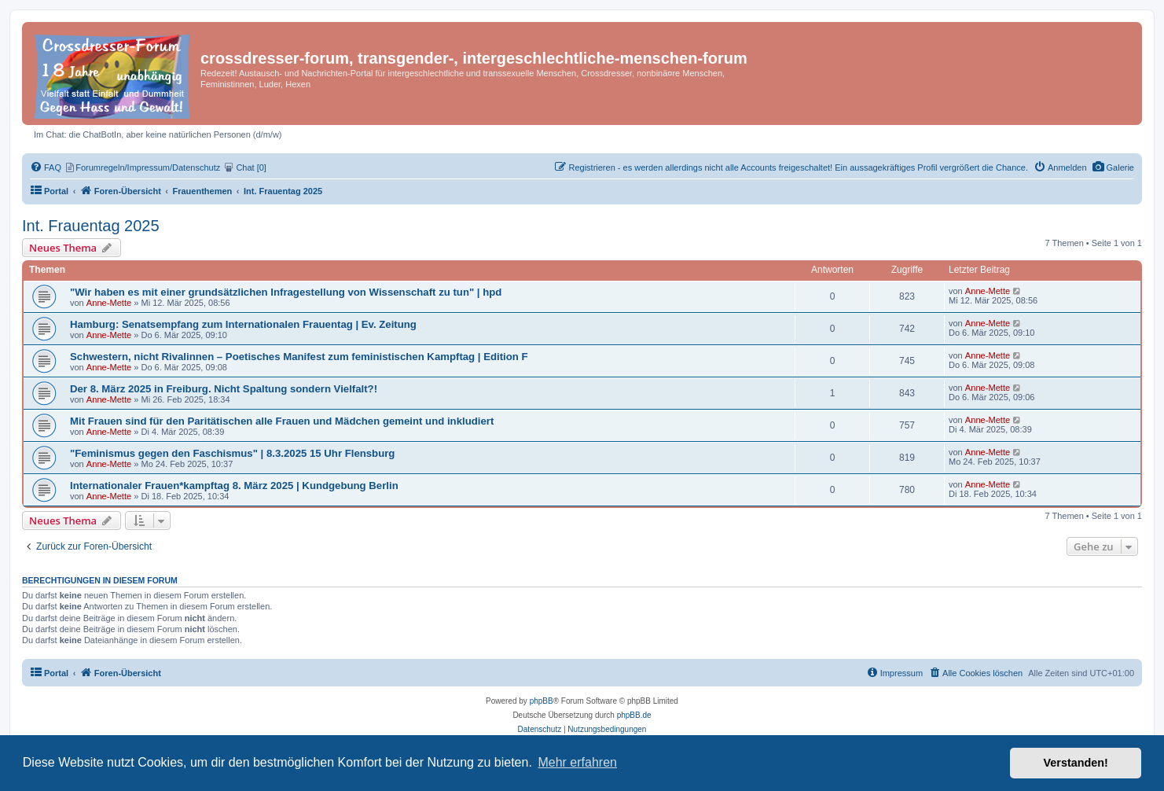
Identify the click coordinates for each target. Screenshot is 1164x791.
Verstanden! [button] (1076, 762)
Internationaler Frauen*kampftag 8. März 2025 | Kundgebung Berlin (234, 485)
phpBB (541, 701)
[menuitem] (1113, 167)
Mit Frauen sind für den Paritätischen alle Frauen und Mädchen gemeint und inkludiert (282, 421)
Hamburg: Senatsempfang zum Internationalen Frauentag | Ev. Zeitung (243, 324)
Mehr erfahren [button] (577, 762)
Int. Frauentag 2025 (91, 225)
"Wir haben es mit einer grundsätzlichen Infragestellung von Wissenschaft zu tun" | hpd (285, 292)
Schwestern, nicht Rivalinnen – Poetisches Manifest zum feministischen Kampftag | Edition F (299, 356)
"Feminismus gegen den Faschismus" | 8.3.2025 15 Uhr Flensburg (232, 453)
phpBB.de (634, 715)
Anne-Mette (108, 302)
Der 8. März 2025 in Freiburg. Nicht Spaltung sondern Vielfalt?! (223, 389)
